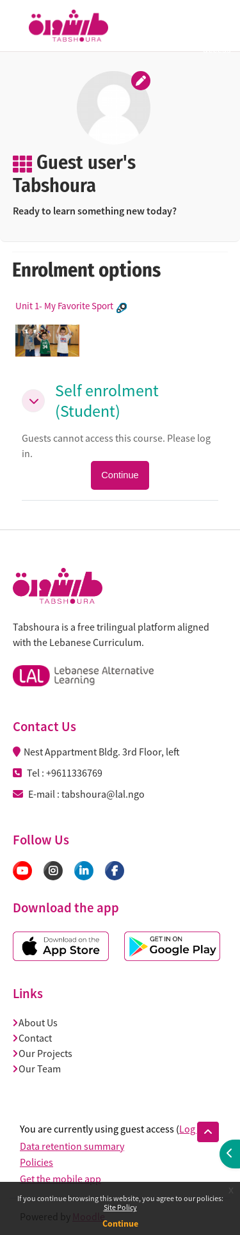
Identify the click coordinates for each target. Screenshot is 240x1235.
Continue (120, 1223)
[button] (33, 400)
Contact (32, 1037)
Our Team (37, 1068)
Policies (36, 1162)
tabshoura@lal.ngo (103, 793)
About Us (35, 1022)
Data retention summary (72, 1146)
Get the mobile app (60, 1178)
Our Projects (43, 1053)
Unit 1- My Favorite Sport (64, 306)
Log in (192, 1128)
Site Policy (120, 1207)
